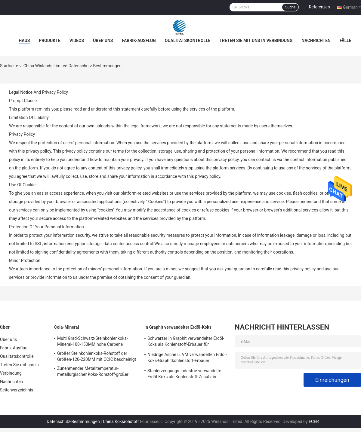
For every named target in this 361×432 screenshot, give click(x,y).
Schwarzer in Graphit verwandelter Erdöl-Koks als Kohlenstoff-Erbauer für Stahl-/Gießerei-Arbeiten (185, 342)
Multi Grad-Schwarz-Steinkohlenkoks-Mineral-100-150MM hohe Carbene (92, 341)
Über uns (103, 40)
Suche (290, 7)
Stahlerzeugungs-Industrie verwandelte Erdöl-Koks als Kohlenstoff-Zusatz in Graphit (184, 374)
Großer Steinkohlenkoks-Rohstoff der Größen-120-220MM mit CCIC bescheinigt (96, 356)
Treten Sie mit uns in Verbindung (255, 40)
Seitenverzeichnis (16, 390)
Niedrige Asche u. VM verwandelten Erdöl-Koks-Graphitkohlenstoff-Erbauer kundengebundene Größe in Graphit (187, 358)
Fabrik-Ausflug (139, 40)
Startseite (9, 65)
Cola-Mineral (66, 327)
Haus (24, 40)
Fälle (345, 40)
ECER (314, 421)
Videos (76, 40)
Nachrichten (316, 40)
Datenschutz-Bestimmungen (73, 421)
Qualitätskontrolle (188, 40)
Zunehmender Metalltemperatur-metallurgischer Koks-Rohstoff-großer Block (92, 372)
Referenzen (319, 7)
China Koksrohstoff (121, 421)
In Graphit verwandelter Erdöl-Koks (177, 327)
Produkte (49, 40)
